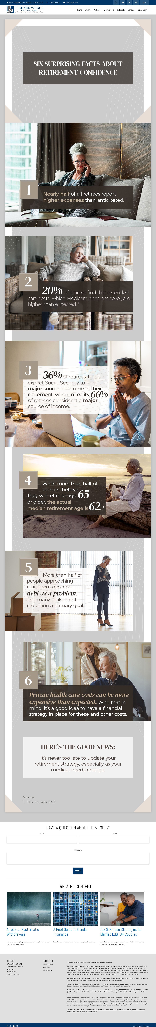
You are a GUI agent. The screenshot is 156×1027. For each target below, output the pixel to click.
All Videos (46, 967)
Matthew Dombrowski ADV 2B (108, 1009)
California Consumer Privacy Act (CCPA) (128, 978)
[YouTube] (122, 2)
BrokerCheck (109, 962)
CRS (83, 1011)
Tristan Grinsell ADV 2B (74, 1011)
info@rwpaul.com (70, 2)
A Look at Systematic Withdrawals (23, 932)
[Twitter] (116, 2)
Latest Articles (48, 964)
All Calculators (48, 970)
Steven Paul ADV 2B (138, 1009)
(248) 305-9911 (53, 2)
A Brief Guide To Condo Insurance (70, 932)
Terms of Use (80, 1009)
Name (41, 833)
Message (78, 850)
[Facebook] (129, 2)
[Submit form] (78, 871)
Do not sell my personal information (112, 980)
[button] (79, 9)
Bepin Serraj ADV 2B (92, 1009)
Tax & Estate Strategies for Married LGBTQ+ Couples (121, 932)
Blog (144, 2)
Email (114, 833)
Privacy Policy (71, 1009)
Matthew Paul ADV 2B (124, 1009)
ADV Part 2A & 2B (91, 1011)
